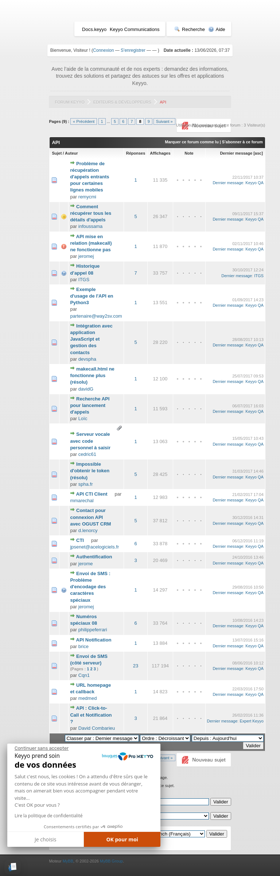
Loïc (83, 418)
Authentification (94, 556)
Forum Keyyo (69, 102)
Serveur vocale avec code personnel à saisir (90, 440)
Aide (216, 29)
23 (135, 665)
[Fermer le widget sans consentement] (41, 748)
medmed (87, 698)
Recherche (189, 29)
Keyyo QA (254, 183)
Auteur (71, 153)
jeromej (86, 256)
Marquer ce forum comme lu (191, 142)
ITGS (83, 279)
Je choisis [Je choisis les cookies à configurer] (45, 839)
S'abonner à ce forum (242, 142)
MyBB (68, 861)
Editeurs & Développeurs (122, 102)
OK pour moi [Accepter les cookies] (122, 839)
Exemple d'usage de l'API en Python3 (91, 296)
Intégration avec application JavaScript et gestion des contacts (91, 339)
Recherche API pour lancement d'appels (89, 405)
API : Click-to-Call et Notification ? (91, 714)
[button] (12, 867)
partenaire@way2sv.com (96, 316)
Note (188, 153)
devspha (87, 359)
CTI (80, 540)
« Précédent (83, 121)
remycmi (87, 196)
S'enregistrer (133, 50)
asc (258, 153)
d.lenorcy (88, 530)
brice (83, 646)
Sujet (57, 153)
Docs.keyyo (94, 29)
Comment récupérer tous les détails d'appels (90, 213)
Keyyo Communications (135, 29)
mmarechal (81, 500)
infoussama (90, 226)
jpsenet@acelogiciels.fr (94, 547)
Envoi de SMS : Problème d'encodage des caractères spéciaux (90, 587)
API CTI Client (92, 494)
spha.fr (85, 484)
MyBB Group (111, 861)
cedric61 (87, 454)
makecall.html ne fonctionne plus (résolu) (92, 375)
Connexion (103, 50)
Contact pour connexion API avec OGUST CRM (90, 517)
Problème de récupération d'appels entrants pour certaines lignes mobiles (89, 177)
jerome (85, 563)
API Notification (94, 640)
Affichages (160, 153)
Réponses (135, 153)
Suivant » (164, 121)
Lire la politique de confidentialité (48, 816)
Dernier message (236, 153)
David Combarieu (96, 728)
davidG (85, 389)
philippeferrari (92, 629)
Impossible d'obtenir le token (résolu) (89, 470)
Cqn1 (84, 675)
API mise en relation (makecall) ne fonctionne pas (91, 243)
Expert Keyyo (251, 721)
